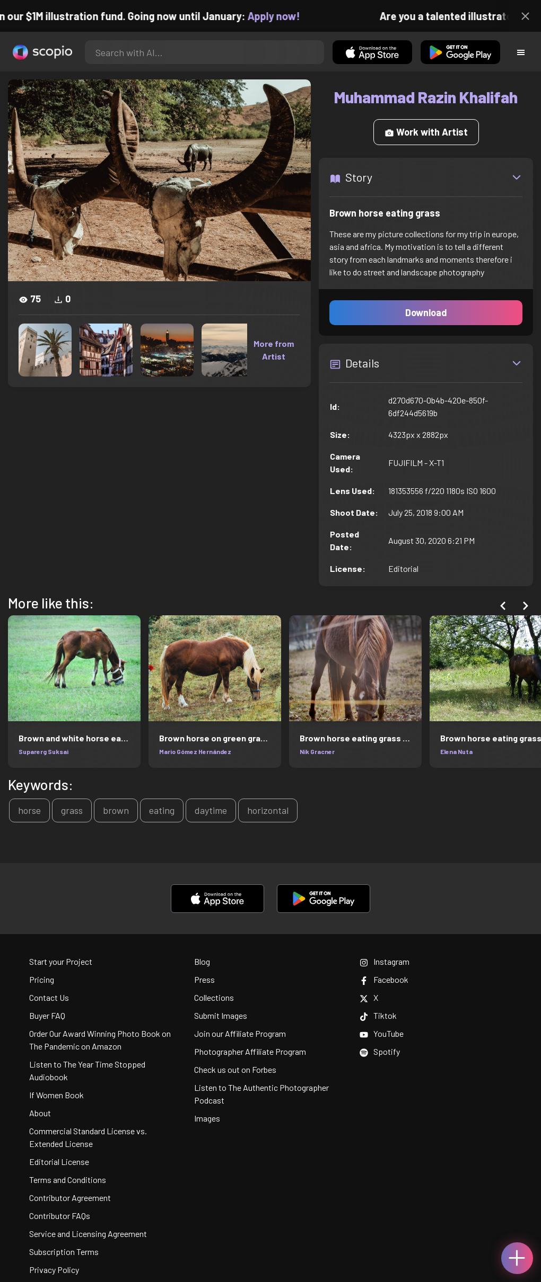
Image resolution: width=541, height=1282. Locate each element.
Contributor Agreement (70, 1198)
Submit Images (220, 1015)
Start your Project (60, 961)
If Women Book (56, 1095)
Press (204, 979)
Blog (202, 961)
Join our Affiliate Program (240, 1033)
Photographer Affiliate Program (250, 1051)
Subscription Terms (64, 1252)
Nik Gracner (317, 751)
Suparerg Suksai (43, 751)
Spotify (380, 1051)
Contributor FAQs (59, 1216)
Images (207, 1118)
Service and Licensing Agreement (88, 1234)
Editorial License (59, 1162)
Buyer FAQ (47, 1015)
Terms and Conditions (67, 1180)
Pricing (41, 979)
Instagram (384, 961)
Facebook (384, 979)
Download (426, 312)
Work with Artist (426, 132)
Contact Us (49, 997)
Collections (214, 997)
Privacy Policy (54, 1270)
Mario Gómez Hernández (195, 751)
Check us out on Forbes (235, 1069)
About (40, 1113)
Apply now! (283, 16)
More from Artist (274, 349)
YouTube (382, 1033)
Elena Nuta (456, 751)
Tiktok (378, 1015)
